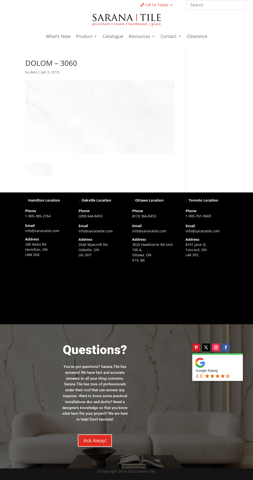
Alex (33, 72)
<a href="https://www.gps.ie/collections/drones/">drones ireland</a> (100, 287)
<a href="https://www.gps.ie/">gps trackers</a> (46, 287)
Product (84, 36)
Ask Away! (94, 440)
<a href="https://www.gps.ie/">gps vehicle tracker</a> (207, 287)
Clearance (197, 36)
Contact (168, 36)
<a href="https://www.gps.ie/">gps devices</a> (153, 293)
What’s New (58, 36)
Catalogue (113, 36)
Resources (139, 36)
